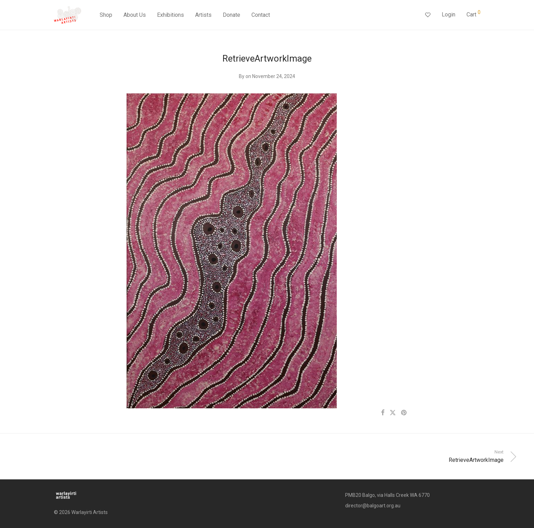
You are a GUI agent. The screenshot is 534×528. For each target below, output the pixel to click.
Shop (106, 15)
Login (448, 14)
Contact (260, 15)
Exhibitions (170, 15)
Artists (203, 15)
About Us (134, 15)
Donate (231, 15)
